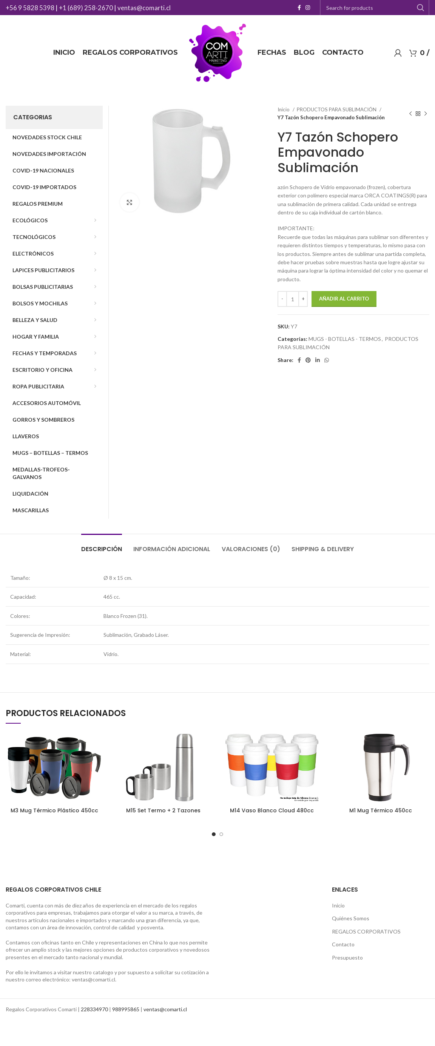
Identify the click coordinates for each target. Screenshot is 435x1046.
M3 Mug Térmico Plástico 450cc (54, 810)
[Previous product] (410, 113)
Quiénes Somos (350, 918)
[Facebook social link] (299, 7)
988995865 (125, 1009)
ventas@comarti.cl (144, 8)
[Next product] (425, 113)
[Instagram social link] (307, 7)
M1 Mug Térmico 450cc (380, 810)
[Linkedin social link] (317, 360)
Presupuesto (347, 957)
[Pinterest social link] (308, 360)
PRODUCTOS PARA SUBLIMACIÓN (337, 109)
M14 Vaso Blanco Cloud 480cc (272, 810)
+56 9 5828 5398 (30, 8)
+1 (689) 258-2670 (86, 8)
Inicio (284, 109)
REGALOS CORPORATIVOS (366, 931)
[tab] (101, 545)
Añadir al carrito (344, 299)
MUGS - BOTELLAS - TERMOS (345, 339)
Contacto (343, 944)
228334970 (94, 1009)
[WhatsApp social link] (326, 360)
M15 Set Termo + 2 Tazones (163, 810)
